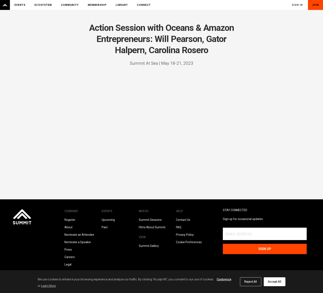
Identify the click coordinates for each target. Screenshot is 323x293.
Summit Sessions (150, 219)
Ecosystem (43, 5)
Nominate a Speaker (77, 242)
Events (19, 5)
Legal (67, 264)
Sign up (264, 249)
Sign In (297, 5)
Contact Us (183, 219)
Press (68, 249)
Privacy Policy (185, 234)
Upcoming (108, 219)
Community (70, 5)
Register (69, 219)
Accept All (274, 281)
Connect (144, 5)
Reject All (250, 281)
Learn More (48, 285)
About (68, 227)
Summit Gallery (149, 246)
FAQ (178, 227)
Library (122, 5)
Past (105, 227)
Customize (224, 279)
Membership (97, 5)
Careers (69, 257)
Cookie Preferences (189, 242)
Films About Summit (152, 227)
